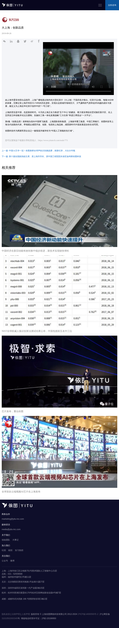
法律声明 (16, 614)
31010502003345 (10, 618)
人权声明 (26, 614)
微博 (12, 561)
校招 (10, 550)
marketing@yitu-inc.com (13, 519)
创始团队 (6, 540)
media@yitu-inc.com (11, 529)
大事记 (15, 540)
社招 (4, 550)
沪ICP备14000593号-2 (88, 614)
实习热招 (19, 550)
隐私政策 (6, 614)
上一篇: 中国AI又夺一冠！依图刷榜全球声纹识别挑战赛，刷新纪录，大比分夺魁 (38, 150)
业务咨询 (112, 5)
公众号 (5, 561)
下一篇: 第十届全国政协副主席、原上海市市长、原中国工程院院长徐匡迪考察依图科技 (41, 156)
